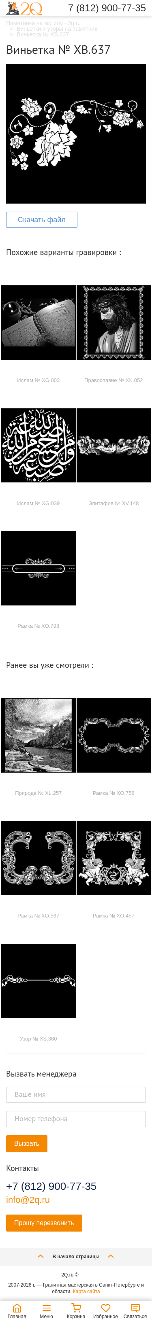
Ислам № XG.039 (38, 503)
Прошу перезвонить (44, 1222)
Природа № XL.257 (38, 793)
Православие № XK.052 (113, 380)
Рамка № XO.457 (114, 916)
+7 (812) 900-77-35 (51, 1186)
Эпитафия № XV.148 (113, 503)
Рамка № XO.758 (114, 793)
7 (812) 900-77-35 (107, 8)
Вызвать (26, 1143)
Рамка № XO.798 (38, 626)
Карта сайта (86, 1291)
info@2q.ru (28, 1200)
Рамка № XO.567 (38, 916)
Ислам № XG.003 (38, 380)
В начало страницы (76, 1256)
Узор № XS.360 (38, 1039)
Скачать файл (42, 220)
